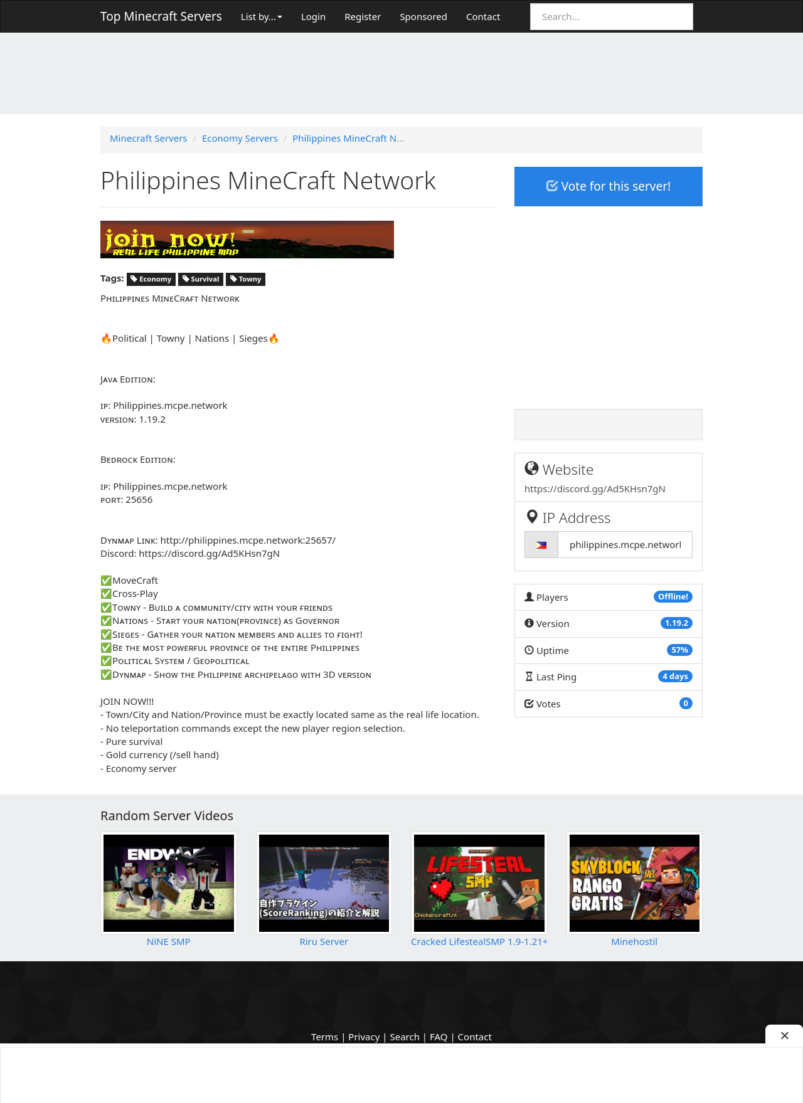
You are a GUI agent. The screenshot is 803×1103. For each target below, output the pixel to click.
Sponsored (423, 16)
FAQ (439, 1036)
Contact (483, 16)
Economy (150, 278)
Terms (324, 1036)
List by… (261, 16)
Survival (201, 278)
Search (404, 1036)
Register (362, 16)
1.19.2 (676, 622)
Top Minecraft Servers (161, 16)
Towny (246, 278)
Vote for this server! (608, 186)
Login (313, 16)
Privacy (364, 1036)
